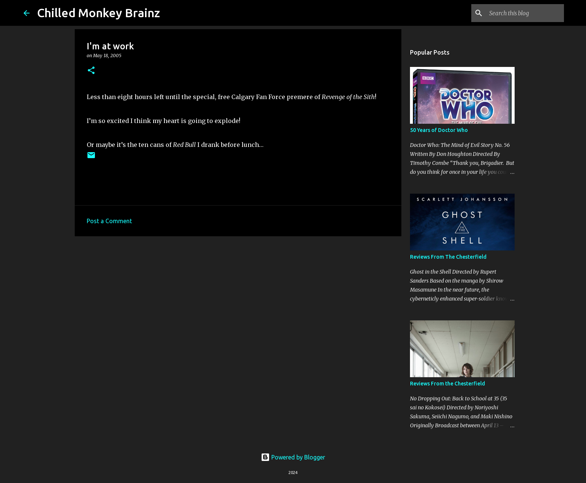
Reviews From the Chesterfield (447, 384)
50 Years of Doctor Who (439, 130)
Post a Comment (109, 221)
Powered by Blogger (293, 457)
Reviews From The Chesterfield (448, 257)
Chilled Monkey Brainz (98, 12)
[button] (91, 71)
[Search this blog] (524, 13)
